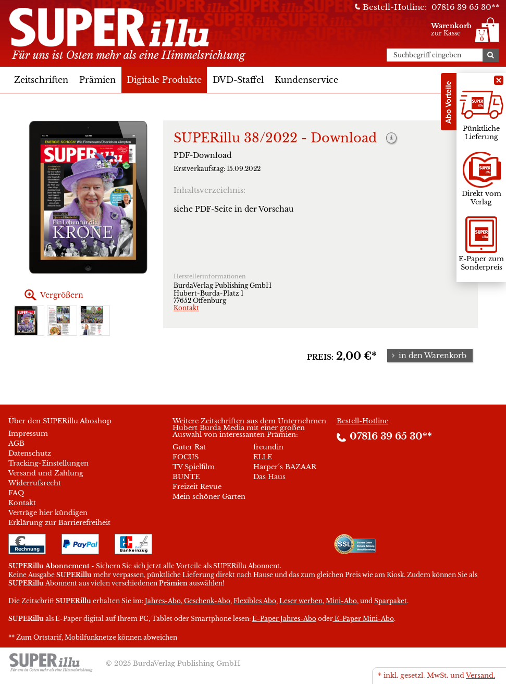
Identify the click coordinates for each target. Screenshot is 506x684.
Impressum (28, 433)
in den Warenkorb (427, 355)
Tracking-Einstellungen (48, 463)
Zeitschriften (41, 80)
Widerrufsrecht (34, 483)
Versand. (480, 675)
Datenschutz (29, 453)
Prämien (97, 80)
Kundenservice (306, 80)
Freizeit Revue (196, 486)
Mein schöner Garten (208, 496)
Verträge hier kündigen (48, 512)
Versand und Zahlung (45, 473)
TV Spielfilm (193, 466)
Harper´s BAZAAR (284, 466)
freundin (268, 447)
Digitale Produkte (164, 80)
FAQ (16, 492)
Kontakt (186, 308)
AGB (16, 443)
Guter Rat (189, 447)
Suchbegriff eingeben (427, 55)
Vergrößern (61, 295)
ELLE (262, 457)
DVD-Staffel (238, 80)
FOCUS (185, 457)
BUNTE (186, 476)
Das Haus (269, 476)
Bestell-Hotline (362, 421)
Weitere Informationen (392, 138)
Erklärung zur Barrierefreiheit (59, 522)
